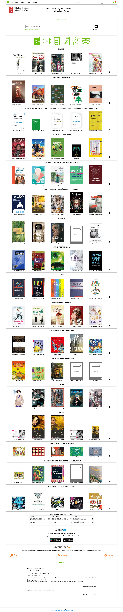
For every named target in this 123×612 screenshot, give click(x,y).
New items (15, 2)
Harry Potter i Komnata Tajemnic (36, 521)
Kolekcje (37, 29)
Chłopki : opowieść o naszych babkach (59, 518)
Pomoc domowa (55, 521)
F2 (109, 2)
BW (85, 2)
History (22, 2)
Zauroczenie (54, 522)
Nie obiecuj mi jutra (76, 521)
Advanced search (29, 29)
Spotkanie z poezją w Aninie (35, 568)
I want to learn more (55, 610)
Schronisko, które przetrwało (78, 522)
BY (92, 2)
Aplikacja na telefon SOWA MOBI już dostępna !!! (41, 590)
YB (89, 2)
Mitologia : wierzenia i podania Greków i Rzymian (39, 519)
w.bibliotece (56, 550)
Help (28, 2)
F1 (105, 2)
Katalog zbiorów (61, 19)
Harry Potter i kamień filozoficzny (36, 518)
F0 (102, 2)
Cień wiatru (32, 522)
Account (35, 2)
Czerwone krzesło (76, 518)
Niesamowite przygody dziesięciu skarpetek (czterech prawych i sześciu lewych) (67, 519)
